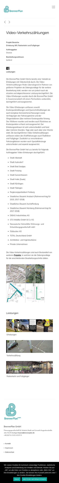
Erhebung (10, 45)
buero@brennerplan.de (26, 433)
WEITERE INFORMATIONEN (34, 479)
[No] (56, 472)
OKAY (17, 479)
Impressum (9, 448)
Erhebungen (12, 335)
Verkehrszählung (13, 355)
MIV (16, 45)
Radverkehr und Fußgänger (29, 45)
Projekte (17, 255)
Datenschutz (9, 452)
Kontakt (8, 443)
